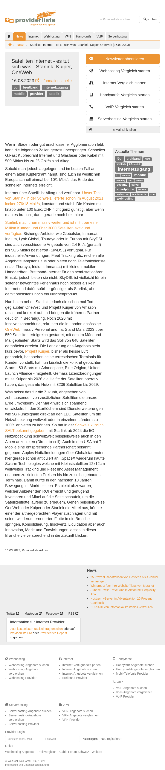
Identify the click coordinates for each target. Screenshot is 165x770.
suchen (150, 19)
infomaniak (134, 164)
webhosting (125, 198)
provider (36, 94)
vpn (152, 194)
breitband (30, 87)
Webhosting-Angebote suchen (29, 665)
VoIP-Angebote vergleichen (134, 692)
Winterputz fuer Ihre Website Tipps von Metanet (122, 585)
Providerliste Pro (21, 633)
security (122, 184)
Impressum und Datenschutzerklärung (27, 764)
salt (130, 180)
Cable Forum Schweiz (74, 751)
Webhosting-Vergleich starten (119, 71)
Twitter (12, 613)
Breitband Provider (74, 678)
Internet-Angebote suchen (79, 669)
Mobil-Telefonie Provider (132, 673)
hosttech (121, 164)
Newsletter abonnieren (116, 59)
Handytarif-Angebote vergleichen (138, 669)
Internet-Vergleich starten (117, 83)
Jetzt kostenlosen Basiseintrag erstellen (36, 628)
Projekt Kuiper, (37, 351)
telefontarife (139, 194)
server (135, 184)
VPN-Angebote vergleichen (80, 715)
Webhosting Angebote (20, 751)
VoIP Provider (125, 696)
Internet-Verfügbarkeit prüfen (81, 665)
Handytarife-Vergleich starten (119, 95)
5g (15, 87)
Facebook (54, 613)
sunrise (142, 189)
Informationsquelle (53, 81)
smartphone (125, 189)
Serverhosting (117, 36)
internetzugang (56, 87)
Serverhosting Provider (24, 724)
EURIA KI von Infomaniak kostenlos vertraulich (121, 607)
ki (117, 175)
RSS (73, 613)
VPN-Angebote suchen (77, 711)
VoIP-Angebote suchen (131, 688)
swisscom (122, 194)
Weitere (97, 751)
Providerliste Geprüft (53, 633)
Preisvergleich (47, 751)
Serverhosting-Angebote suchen (30, 711)
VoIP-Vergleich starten (116, 107)
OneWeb (12, 329)
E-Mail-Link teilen (112, 129)
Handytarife (84, 36)
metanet (126, 175)
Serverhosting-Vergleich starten (120, 119)
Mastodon (32, 613)
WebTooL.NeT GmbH (20, 760)
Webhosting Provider (23, 678)
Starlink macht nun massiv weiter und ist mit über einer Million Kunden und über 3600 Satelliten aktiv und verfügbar (52, 228)
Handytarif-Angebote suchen (135, 665)
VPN (68, 36)
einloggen (90, 738)
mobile (19, 94)
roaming (120, 180)
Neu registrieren (111, 738)
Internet (33, 36)
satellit (54, 94)
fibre (147, 159)
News (19, 36)
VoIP (100, 36)
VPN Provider (71, 719)
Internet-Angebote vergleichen (82, 673)
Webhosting (52, 36)
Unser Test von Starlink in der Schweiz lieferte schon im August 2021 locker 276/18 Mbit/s (54, 198)
